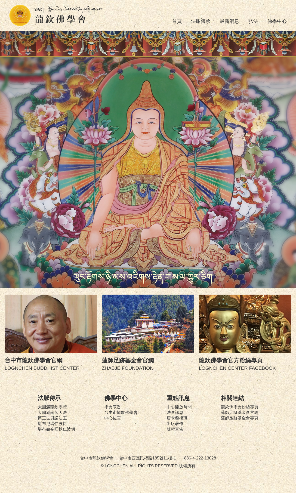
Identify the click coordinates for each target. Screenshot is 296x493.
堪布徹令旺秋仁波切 (56, 429)
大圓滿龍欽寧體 (52, 407)
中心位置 (112, 418)
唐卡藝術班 (177, 418)
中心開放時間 (179, 407)
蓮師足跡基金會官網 (239, 412)
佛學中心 (277, 21)
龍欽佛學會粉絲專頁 (239, 407)
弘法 (253, 21)
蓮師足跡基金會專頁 (239, 418)
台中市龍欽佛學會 (121, 412)
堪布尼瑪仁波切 (52, 423)
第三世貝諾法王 (52, 418)
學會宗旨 (112, 407)
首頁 (177, 21)
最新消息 (229, 21)
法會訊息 (175, 412)
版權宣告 (175, 429)
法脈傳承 (200, 21)
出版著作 (175, 423)
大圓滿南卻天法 (52, 412)
